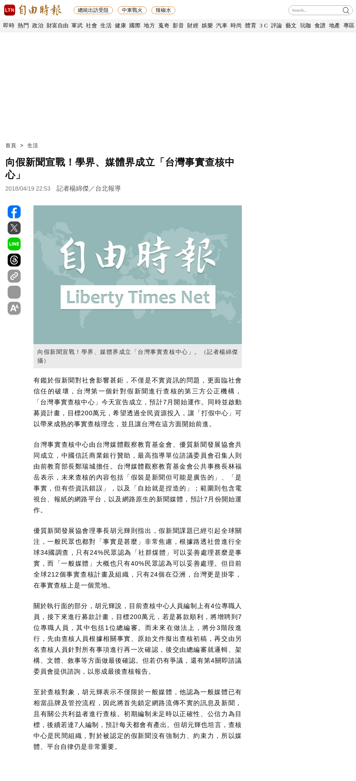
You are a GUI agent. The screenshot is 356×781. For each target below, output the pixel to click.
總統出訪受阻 (93, 10)
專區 (349, 25)
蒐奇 (163, 25)
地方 (149, 25)
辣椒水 (163, 10)
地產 (334, 25)
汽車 (221, 25)
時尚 (236, 25)
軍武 (77, 25)
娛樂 (207, 25)
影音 (178, 25)
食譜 (320, 25)
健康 (120, 25)
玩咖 (305, 25)
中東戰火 (132, 10)
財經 (192, 25)
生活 (106, 25)
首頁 (10, 145)
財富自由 (57, 25)
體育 (250, 25)
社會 (91, 25)
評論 (276, 25)
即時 (8, 25)
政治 (37, 25)
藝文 (291, 25)
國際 (135, 25)
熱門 (23, 25)
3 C (264, 25)
